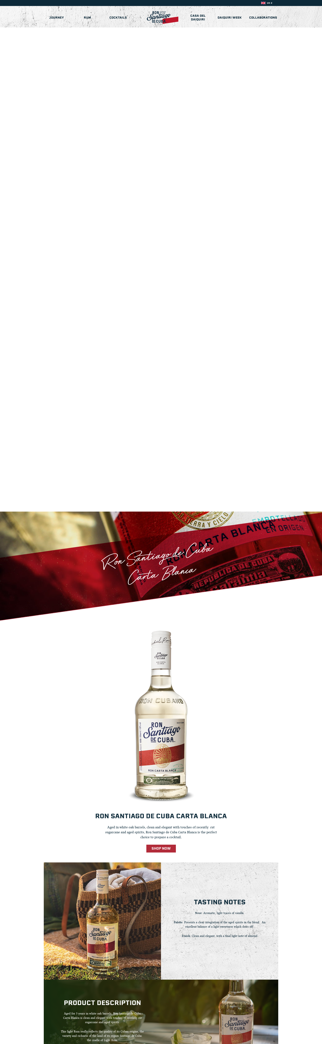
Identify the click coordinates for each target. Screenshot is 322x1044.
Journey (56, 17)
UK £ (269, 3)
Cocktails (118, 17)
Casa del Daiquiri (198, 17)
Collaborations (263, 17)
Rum (87, 17)
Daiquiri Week (230, 17)
